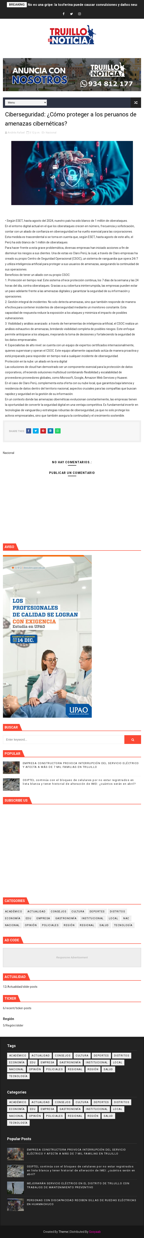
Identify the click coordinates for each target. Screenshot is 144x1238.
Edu (29, 918)
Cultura (77, 911)
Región (69, 925)
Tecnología (123, 925)
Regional (87, 925)
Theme (63, 1231)
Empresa (43, 918)
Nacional (51, 132)
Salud (104, 925)
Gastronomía (66, 918)
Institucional (93, 918)
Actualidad (36, 911)
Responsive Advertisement (72, 957)
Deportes (97, 911)
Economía (12, 918)
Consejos (58, 911)
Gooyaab (95, 1231)
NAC (126, 918)
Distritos (117, 911)
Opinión (31, 925)
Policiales (50, 925)
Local (113, 918)
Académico (13, 911)
